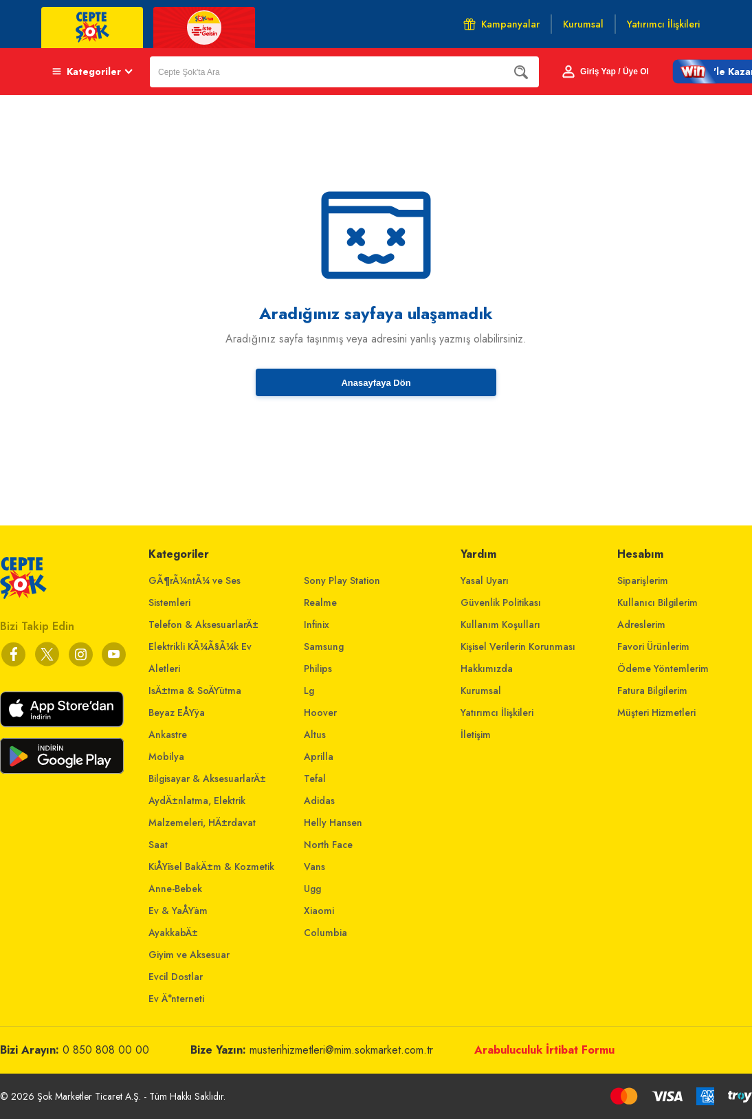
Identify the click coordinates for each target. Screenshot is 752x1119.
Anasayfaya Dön (375, 383)
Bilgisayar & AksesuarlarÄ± (207, 778)
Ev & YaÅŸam (178, 910)
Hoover (320, 712)
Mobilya (166, 756)
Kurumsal (481, 690)
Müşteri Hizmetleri (656, 712)
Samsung (324, 646)
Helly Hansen (333, 822)
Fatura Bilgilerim (652, 690)
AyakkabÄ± (173, 932)
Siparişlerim (642, 580)
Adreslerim (641, 624)
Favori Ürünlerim (653, 646)
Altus (315, 734)
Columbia (325, 932)
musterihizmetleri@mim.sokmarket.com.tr (341, 1050)
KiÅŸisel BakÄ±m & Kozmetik (211, 866)
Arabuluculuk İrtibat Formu (544, 1050)
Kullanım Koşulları (500, 624)
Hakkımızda (487, 668)
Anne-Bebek (175, 888)
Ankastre (167, 734)
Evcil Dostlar (175, 977)
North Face (328, 844)
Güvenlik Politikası (501, 602)
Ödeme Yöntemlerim (663, 668)
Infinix (316, 624)
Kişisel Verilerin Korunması (518, 646)
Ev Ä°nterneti (176, 999)
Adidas (319, 800)
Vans (314, 866)
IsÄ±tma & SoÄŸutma (194, 690)
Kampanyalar (501, 24)
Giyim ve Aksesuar (189, 955)
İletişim (476, 734)
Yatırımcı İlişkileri (497, 712)
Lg (309, 690)
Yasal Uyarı (485, 580)
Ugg (312, 888)
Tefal (315, 778)
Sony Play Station (342, 580)
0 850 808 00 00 (106, 1050)
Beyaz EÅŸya (176, 712)
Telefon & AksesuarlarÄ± (203, 624)
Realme (320, 602)
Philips (318, 668)
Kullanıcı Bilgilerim (657, 602)
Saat (158, 844)
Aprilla (318, 756)
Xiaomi (319, 910)
